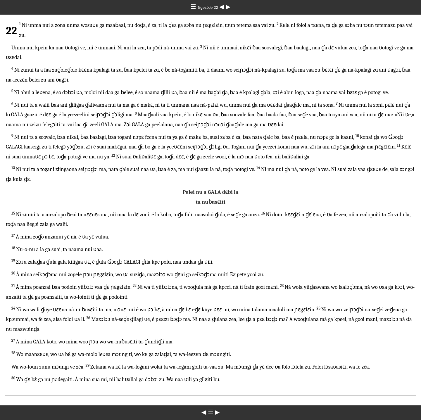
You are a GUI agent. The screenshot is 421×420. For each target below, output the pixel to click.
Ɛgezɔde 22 (208, 7)
